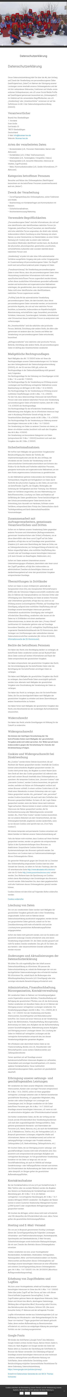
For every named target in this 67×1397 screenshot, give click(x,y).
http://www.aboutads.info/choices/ (41, 870)
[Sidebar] (2, 45)
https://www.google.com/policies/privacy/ (25, 1369)
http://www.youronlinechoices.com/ (37, 872)
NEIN (27, 1393)
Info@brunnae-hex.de (22, 135)
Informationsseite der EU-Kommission (23, 639)
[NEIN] (64, 1391)
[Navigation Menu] (64, 45)
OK (21, 1393)
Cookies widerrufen (16, 899)
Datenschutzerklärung (39, 1393)
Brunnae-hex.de (21, 138)
